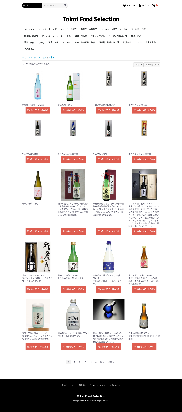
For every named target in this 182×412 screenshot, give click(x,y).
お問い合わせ (115, 385)
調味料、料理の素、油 (109, 42)
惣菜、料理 (136, 36)
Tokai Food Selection (91, 18)
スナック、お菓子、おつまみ (114, 29)
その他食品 (29, 49)
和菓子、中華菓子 (89, 29)
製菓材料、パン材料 (132, 42)
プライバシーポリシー (98, 385)
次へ (102, 362)
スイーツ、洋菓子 (69, 29)
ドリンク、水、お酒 (47, 29)
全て (24, 57)
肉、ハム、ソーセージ (52, 36)
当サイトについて (69, 385)
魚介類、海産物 (31, 36)
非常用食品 (150, 42)
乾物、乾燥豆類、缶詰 (85, 42)
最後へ (111, 362)
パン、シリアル (98, 36)
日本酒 (51, 57)
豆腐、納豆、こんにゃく (59, 42)
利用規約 (82, 385)
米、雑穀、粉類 (138, 29)
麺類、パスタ (81, 36)
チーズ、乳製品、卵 (118, 36)
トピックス (29, 29)
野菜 (69, 36)
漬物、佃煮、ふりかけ (34, 42)
